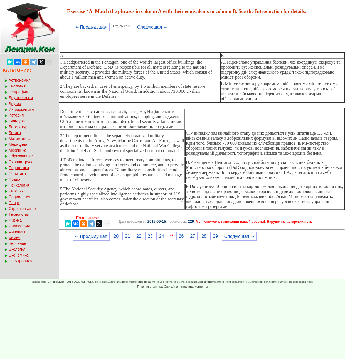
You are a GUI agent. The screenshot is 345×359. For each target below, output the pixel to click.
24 (161, 236)
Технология (19, 214)
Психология (19, 185)
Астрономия (20, 80)
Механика (17, 150)
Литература (19, 127)
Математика (20, 138)
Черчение (17, 243)
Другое (15, 103)
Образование (21, 156)
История (16, 115)
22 (138, 236)
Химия (14, 237)
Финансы (17, 232)
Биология (17, 86)
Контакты (201, 286)
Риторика (17, 191)
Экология (17, 249)
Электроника (20, 261)
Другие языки (21, 98)
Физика (15, 220)
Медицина (18, 144)
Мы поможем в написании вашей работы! (230, 222)
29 (215, 236)
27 (192, 236)
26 (181, 236)
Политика (17, 173)
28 (203, 236)
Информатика (21, 109)
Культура (17, 121)
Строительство (22, 208)
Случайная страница (178, 286)
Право (14, 179)
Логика (15, 132)
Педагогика (19, 167)
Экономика (18, 255)
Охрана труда (21, 162)
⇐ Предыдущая (91, 27)
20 (116, 236)
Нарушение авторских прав (289, 222)
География (18, 92)
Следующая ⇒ (152, 27)
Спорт (14, 202)
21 (127, 236)
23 (150, 236)
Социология (19, 197)
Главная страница (150, 286)
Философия (19, 226)
